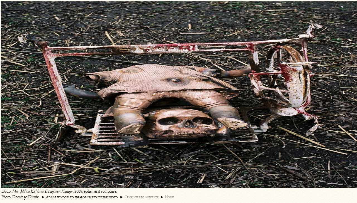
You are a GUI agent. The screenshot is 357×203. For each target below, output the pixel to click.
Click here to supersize (142, 197)
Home (169, 197)
